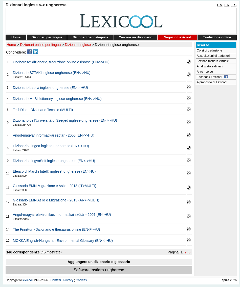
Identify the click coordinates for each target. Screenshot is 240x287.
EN (220, 5)
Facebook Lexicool (212, 77)
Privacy (68, 280)
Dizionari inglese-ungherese (117, 45)
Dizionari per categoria (90, 37)
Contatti (55, 280)
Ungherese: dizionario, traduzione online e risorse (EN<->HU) (61, 62)
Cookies (81, 280)
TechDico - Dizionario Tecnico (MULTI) (43, 110)
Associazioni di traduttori (213, 56)
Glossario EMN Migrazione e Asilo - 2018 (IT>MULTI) (54, 186)
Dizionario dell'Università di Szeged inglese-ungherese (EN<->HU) (65, 120)
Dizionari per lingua (47, 37)
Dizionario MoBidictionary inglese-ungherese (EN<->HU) (57, 99)
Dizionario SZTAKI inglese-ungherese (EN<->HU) (52, 73)
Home (15, 37)
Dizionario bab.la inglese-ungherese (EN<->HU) (50, 88)
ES (233, 5)
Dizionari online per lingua (40, 45)
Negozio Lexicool (177, 37)
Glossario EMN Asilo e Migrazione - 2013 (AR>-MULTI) (56, 200)
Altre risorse (205, 71)
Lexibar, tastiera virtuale (213, 61)
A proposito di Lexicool (212, 82)
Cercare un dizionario (135, 37)
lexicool (28, 280)
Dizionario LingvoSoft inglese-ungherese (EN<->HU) (54, 161)
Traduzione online (217, 37)
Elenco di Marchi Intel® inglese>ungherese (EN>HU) (54, 171)
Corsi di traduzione (209, 50)
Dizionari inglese (78, 45)
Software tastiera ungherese (99, 270)
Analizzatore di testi (210, 66)
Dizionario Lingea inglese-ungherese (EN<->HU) (51, 146)
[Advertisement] (216, 163)
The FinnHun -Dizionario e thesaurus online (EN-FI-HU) (56, 229)
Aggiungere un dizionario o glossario (99, 262)
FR (226, 5)
